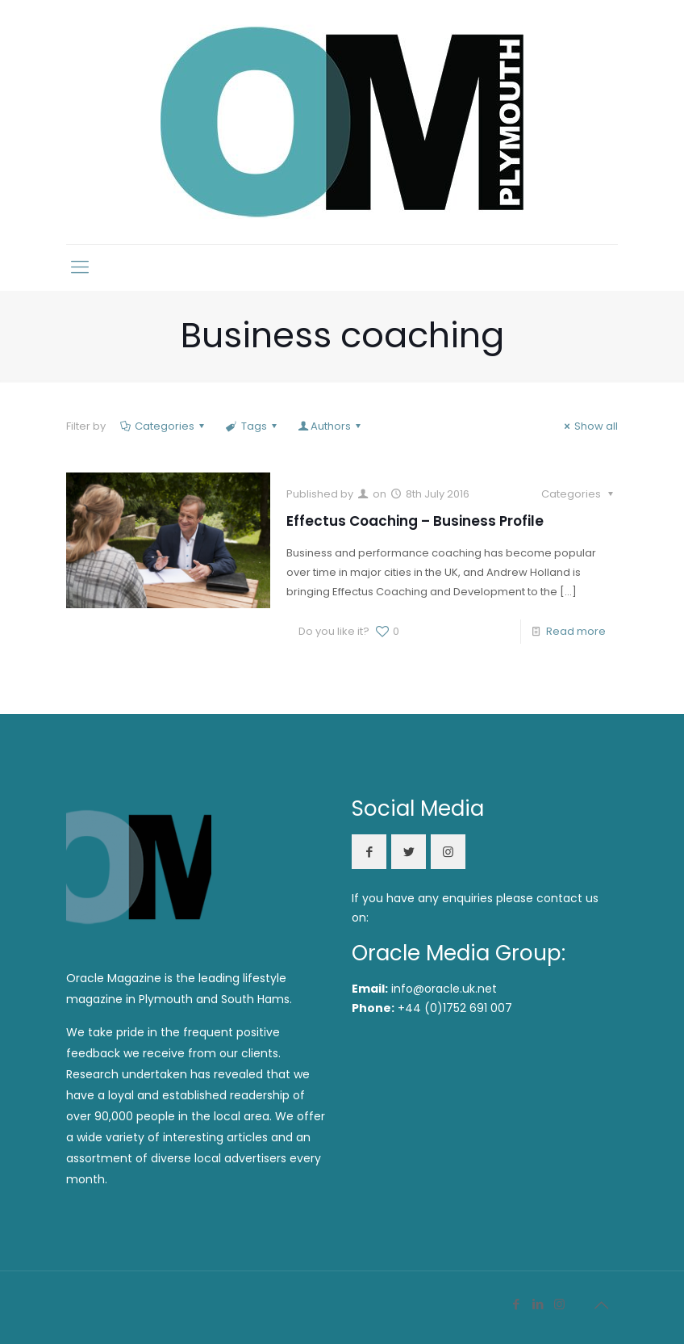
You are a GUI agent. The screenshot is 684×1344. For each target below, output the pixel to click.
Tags (252, 426)
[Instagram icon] (559, 1304)
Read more (576, 631)
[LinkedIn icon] (537, 1304)
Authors (330, 426)
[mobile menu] (80, 267)
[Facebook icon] (515, 1304)
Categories (163, 426)
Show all (589, 426)
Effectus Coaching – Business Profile (415, 521)
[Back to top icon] (601, 1305)
